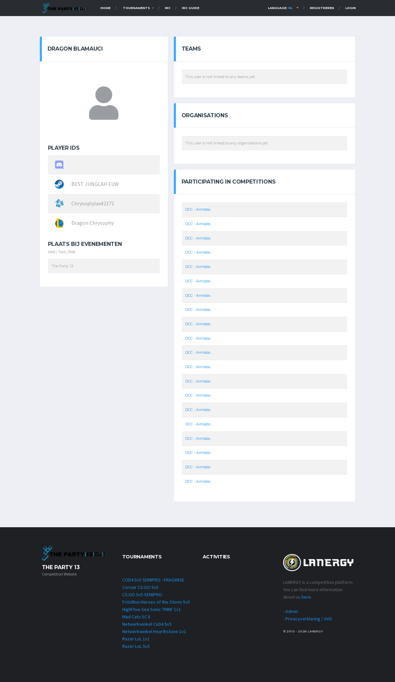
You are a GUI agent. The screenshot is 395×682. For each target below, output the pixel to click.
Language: (280, 8)
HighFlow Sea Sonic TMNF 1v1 (151, 609)
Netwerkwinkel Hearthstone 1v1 (154, 631)
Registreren (322, 8)
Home (106, 8)
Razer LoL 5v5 (136, 646)
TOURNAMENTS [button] (137, 8)
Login (350, 8)
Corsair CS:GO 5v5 (140, 587)
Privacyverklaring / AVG (308, 619)
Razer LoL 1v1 (136, 639)
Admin (291, 611)
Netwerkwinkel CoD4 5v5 (147, 624)
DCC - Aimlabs (197, 209)
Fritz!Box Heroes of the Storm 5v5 (156, 602)
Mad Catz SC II (136, 617)
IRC (168, 8)
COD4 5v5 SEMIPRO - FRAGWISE (153, 580)
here (306, 597)
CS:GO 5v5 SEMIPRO (142, 595)
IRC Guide (190, 8)
